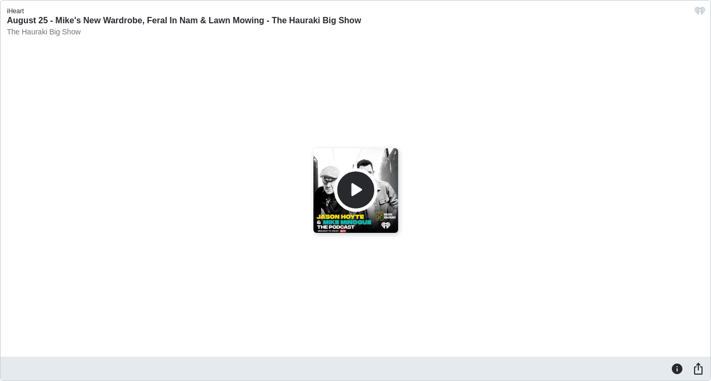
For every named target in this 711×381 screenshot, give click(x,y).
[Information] (677, 368)
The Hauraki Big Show (43, 32)
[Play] (355, 190)
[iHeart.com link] (700, 13)
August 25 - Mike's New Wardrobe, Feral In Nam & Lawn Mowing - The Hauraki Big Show (184, 20)
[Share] (698, 368)
